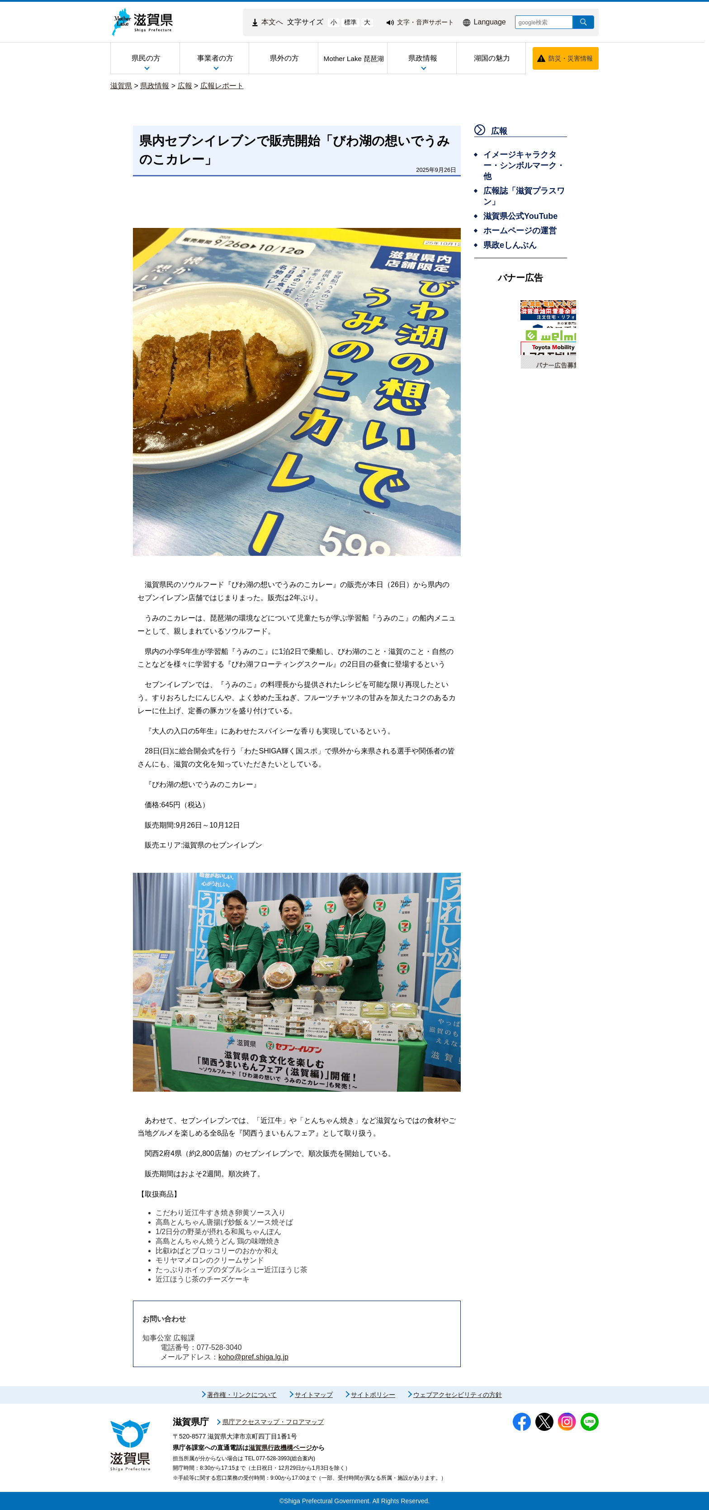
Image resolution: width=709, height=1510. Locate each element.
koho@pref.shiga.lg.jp (253, 1357)
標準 (350, 22)
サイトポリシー (373, 1394)
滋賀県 (121, 86)
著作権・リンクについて (242, 1394)
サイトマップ (314, 1394)
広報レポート (222, 86)
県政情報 (154, 86)
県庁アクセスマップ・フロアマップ (273, 1421)
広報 (185, 86)
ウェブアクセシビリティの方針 (457, 1394)
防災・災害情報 (570, 58)
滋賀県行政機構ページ (280, 1447)
